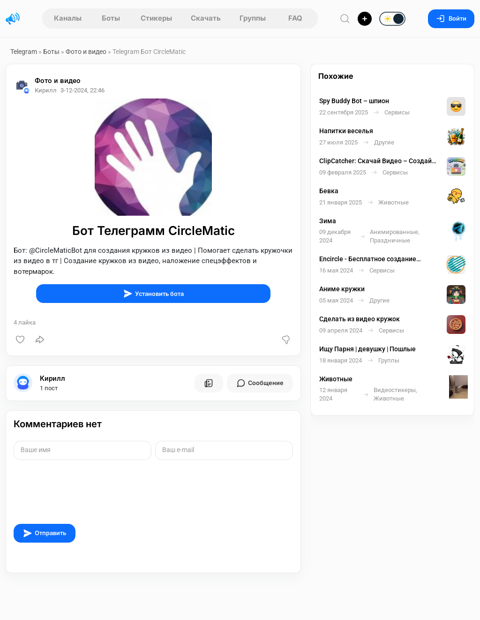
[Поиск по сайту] (345, 18)
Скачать (206, 18)
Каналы (68, 18)
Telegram (23, 51)
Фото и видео (86, 51)
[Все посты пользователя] (209, 383)
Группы (253, 18)
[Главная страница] (13, 19)
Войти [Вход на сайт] (451, 18)
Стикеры (156, 18)
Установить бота (153, 293)
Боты (111, 18)
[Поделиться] (39, 339)
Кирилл (52, 378)
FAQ (295, 18)
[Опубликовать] (365, 19)
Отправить (44, 533)
